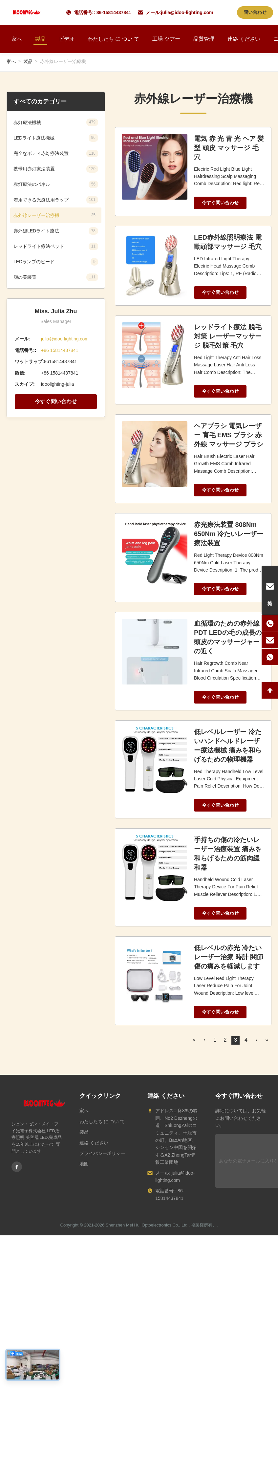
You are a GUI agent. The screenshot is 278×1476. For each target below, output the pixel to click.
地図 (84, 1163)
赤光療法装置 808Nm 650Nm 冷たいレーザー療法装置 (228, 534)
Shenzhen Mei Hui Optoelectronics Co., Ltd (146, 1225)
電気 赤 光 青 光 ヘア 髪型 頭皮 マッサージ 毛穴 (229, 148)
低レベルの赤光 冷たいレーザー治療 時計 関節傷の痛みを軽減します (228, 957)
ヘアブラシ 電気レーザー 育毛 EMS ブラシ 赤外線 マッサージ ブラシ (228, 435)
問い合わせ (255, 12)
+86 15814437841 (59, 350)
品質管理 (203, 39)
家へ (16, 39)
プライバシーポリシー (102, 1153)
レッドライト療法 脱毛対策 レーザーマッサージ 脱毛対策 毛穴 (228, 336)
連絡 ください (243, 39)
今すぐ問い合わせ (56, 401)
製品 (40, 39)
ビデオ (67, 39)
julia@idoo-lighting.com (187, 12)
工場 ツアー (166, 39)
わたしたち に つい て (113, 39)
